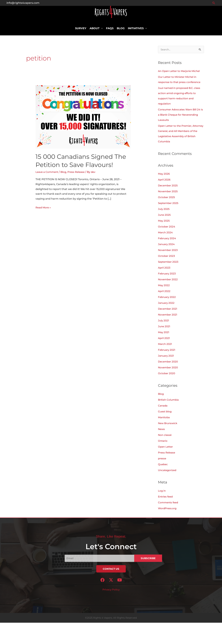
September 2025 (169, 204)
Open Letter (166, 448)
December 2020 (168, 363)
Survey (80, 29)
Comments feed (168, 503)
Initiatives (136, 29)
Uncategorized (168, 471)
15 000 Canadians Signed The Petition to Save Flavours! (83, 162)
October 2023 (167, 257)
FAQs (110, 29)
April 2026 (164, 181)
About (95, 29)
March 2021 (165, 345)
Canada (163, 406)
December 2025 (168, 186)
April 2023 (164, 269)
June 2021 (164, 327)
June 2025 (164, 216)
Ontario (163, 442)
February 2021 (167, 351)
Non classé (165, 436)
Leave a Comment (48, 173)
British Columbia (169, 401)
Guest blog (165, 412)
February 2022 (167, 298)
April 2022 (164, 292)
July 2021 (164, 321)
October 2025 (167, 198)
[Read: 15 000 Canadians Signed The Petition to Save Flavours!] (83, 118)
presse (162, 459)
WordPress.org (168, 509)
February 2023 (167, 275)
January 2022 (167, 304)
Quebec (163, 465)
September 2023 (169, 263)
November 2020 (168, 368)
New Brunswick (168, 424)
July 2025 (164, 210)
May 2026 (164, 175)
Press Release (79, 173)
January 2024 (167, 245)
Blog (121, 29)
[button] (213, 3)
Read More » (44, 208)
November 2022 (168, 280)
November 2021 (168, 316)
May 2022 (164, 286)
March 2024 (166, 233)
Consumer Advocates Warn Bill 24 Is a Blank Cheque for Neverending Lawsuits (180, 116)
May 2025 (164, 222)
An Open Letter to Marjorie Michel (180, 72)
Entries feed (166, 497)
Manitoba (164, 418)
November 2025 (168, 192)
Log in (162, 492)
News (161, 430)
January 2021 (166, 357)
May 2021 (164, 333)
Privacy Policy (111, 591)
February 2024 (167, 239)
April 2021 (164, 339)
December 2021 (168, 310)
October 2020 (167, 374)
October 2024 (167, 228)
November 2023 (168, 251)
